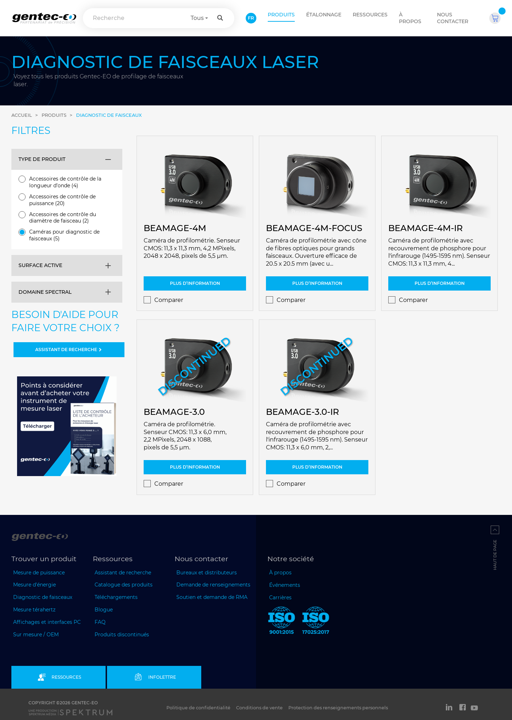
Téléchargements (116, 597)
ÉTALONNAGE (323, 14)
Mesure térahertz (34, 609)
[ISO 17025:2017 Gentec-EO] (316, 621)
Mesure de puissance (39, 572)
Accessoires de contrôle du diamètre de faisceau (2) (57, 217)
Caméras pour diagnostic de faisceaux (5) (59, 235)
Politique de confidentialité (198, 707)
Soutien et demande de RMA (211, 597)
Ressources (370, 14)
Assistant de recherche (123, 572)
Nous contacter (452, 18)
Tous (197, 18)
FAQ (100, 622)
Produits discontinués (122, 634)
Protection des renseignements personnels (338, 707)
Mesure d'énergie (34, 584)
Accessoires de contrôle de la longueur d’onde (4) (59, 182)
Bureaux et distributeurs (206, 572)
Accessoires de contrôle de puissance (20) (57, 200)
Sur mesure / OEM (36, 634)
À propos (410, 18)
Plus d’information (195, 283)
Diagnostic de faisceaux (109, 115)
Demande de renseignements (213, 584)
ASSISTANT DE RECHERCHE (69, 349)
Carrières (280, 597)
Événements (284, 585)
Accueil (21, 115)
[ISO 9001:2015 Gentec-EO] (281, 621)
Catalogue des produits (124, 584)
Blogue (104, 609)
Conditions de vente (259, 707)
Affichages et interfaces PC (47, 622)
